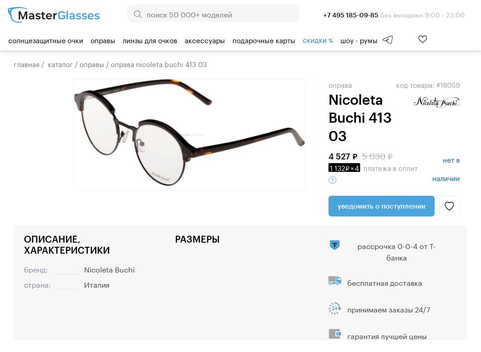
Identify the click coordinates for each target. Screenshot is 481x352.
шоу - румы (359, 39)
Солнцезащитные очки (45, 39)
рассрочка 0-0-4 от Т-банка (396, 250)
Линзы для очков (150, 39)
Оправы (103, 39)
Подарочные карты (263, 39)
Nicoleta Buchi (109, 268)
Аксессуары (205, 39)
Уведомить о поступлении (381, 206)
